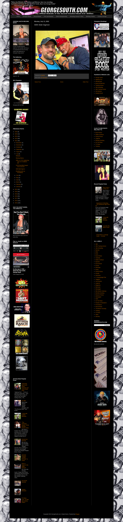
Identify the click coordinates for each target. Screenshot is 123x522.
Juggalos (97, 279)
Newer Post (38, 82)
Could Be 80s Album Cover (106, 226)
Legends (97, 138)
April (17, 179)
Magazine (97, 285)
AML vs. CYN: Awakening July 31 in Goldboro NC (22, 162)
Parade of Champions (101, 302)
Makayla (18, 155)
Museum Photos (99, 295)
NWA (96, 299)
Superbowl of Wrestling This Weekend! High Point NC (102, 204)
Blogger (77, 514)
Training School (99, 85)
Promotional (98, 304)
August (18, 151)
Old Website (98, 91)
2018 (16, 196)
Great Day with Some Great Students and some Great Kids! (25, 387)
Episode (97, 261)
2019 (16, 194)
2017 (16, 198)
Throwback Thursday (100, 308)
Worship (97, 316)
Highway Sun (98, 79)
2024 (16, 136)
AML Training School (100, 246)
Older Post (85, 82)
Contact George (102, 16)
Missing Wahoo (20, 158)
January (18, 186)
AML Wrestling (99, 87)
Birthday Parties (90, 16)
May (17, 177)
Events (97, 265)
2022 (16, 140)
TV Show (97, 144)
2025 (16, 134)
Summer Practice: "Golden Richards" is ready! (25, 457)
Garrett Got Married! (24, 440)
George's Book (27, 16)
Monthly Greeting (99, 140)
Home (18, 16)
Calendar (97, 257)
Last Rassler (98, 281)
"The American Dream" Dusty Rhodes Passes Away (25, 425)
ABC (96, 244)
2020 (16, 191)
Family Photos (99, 136)
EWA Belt (97, 267)
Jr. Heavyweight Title (100, 277)
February (18, 184)
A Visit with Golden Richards (24, 415)
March (18, 182)
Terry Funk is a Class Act (106, 188)
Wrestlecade (98, 81)
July (17, 153)
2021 (16, 189)
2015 (16, 202)
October (18, 147)
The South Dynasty (24, 481)
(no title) (24, 400)
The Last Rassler (48, 16)
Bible (96, 252)
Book (96, 254)
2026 (16, 131)
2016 (16, 200)
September (19, 149)
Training (97, 146)
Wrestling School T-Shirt (76, 16)
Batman (97, 250)
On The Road (44, 77)
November (19, 145)
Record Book (37, 16)
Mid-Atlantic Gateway (100, 291)
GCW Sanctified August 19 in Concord (22, 166)
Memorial (97, 287)
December (19, 142)
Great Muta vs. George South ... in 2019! (102, 235)
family (96, 269)
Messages (98, 289)
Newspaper (98, 297)
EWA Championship (61, 16)
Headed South (99, 93)
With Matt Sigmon (20, 169)
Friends (97, 273)
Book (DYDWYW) (100, 83)
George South (99, 77)
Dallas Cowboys (99, 134)
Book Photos (98, 132)
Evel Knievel (98, 263)
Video (96, 314)
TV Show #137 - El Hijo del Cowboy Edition (25, 500)
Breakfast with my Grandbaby (20, 171)
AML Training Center (100, 89)
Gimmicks (98, 275)
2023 (16, 138)
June (17, 175)
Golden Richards (24, 490)
